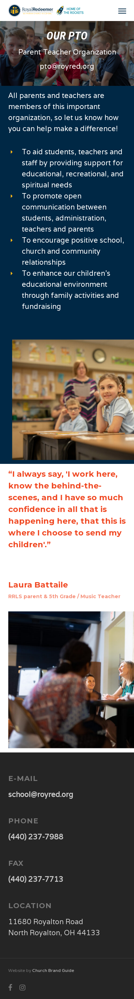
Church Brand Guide (53, 970)
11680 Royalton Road (45, 921)
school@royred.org (40, 794)
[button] (122, 10)
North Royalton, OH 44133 (54, 932)
